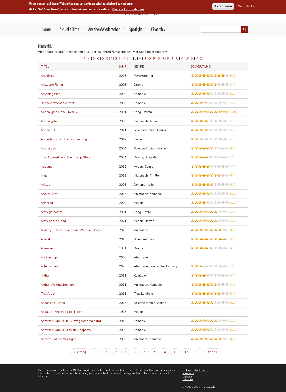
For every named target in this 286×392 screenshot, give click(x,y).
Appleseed (48, 148)
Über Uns (188, 379)
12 (188, 352)
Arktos (45, 185)
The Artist (48, 294)
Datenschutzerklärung (195, 370)
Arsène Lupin (50, 257)
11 (176, 352)
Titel (45, 66)
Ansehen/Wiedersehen (106, 30)
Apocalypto (49, 121)
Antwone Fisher (52, 85)
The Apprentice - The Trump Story (65, 157)
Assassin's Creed (53, 303)
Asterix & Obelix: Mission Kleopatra (66, 330)
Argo (44, 175)
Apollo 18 (48, 130)
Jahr (122, 66)
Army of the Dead (53, 221)
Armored (47, 203)
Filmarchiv (158, 29)
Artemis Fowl (50, 266)
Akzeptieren (223, 6)
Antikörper (48, 76)
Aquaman (47, 166)
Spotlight (138, 30)
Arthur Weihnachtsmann (58, 285)
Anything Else (50, 94)
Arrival (45, 239)
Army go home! (51, 212)
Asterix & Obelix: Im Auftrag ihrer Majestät (71, 321)
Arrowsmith (49, 248)
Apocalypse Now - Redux (59, 112)
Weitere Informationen (128, 9)
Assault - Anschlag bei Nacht (62, 312)
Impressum (188, 373)
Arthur (45, 275)
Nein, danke (246, 6)
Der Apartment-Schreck (58, 103)
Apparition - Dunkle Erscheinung (64, 139)
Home (46, 29)
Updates (187, 376)
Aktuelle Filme (72, 30)
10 (165, 352)
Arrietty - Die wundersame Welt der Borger (72, 230)
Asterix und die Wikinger (58, 339)
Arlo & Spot (49, 194)
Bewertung (201, 66)
